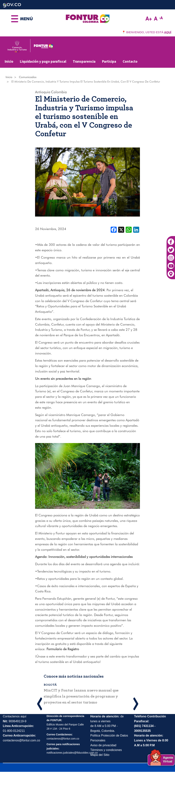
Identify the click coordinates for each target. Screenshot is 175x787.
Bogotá (50, 684)
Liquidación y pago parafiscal (43, 61)
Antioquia (42, 92)
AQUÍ (167, 32)
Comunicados (27, 77)
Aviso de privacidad (103, 745)
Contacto (130, 61)
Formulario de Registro (63, 649)
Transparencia (84, 61)
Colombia (59, 92)
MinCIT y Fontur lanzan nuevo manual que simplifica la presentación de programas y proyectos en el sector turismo (81, 696)
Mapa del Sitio (99, 754)
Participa (109, 61)
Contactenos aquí (14, 716)
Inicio (9, 61)
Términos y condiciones (106, 750)
